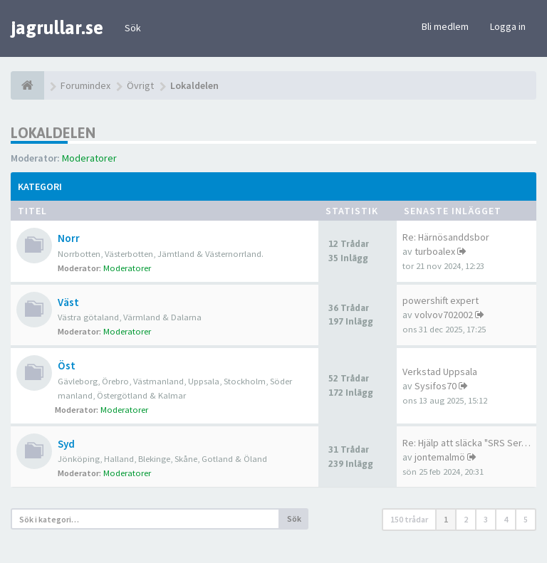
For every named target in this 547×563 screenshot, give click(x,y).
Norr (69, 238)
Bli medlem (445, 26)
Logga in (508, 26)
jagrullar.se (57, 27)
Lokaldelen (53, 133)
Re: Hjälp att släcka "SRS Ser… (466, 442)
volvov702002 (444, 314)
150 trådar (409, 519)
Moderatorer (89, 158)
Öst (66, 365)
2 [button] (466, 519)
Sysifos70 (436, 385)
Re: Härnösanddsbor (445, 237)
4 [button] (506, 519)
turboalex (435, 251)
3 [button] (486, 519)
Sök (133, 27)
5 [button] (525, 519)
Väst (68, 302)
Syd (66, 444)
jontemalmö (440, 457)
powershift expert (440, 300)
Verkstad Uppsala (439, 371)
